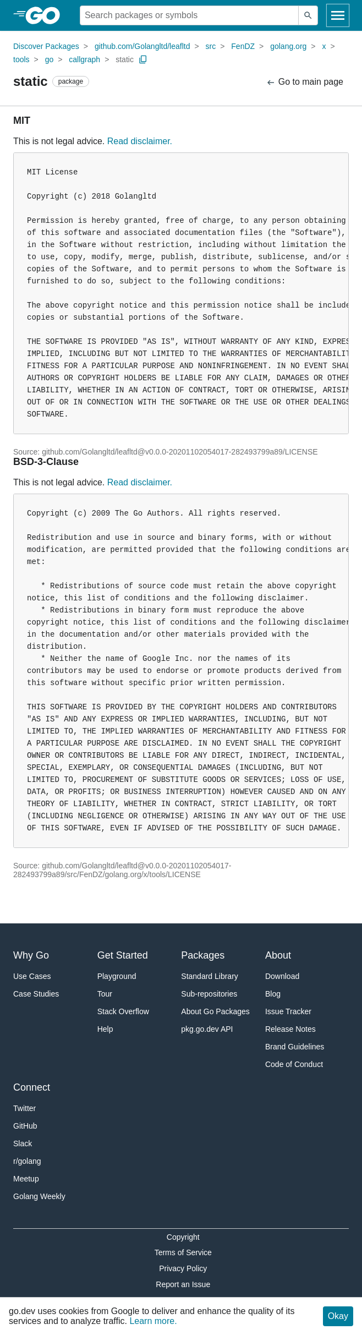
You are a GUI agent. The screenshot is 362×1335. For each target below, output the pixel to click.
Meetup (26, 1178)
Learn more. (153, 1321)
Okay (338, 1316)
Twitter (24, 1108)
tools (21, 59)
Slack (22, 1143)
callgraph (84, 59)
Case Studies (36, 993)
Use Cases (32, 976)
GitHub (25, 1125)
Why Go (31, 955)
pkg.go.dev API (207, 1029)
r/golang (27, 1161)
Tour (104, 993)
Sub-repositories (209, 993)
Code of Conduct (294, 1064)
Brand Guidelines (294, 1046)
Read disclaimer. (139, 141)
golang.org (288, 46)
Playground (116, 976)
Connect (31, 1087)
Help (105, 1029)
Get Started (122, 955)
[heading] (46, 15)
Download (282, 976)
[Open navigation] (338, 15)
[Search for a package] (189, 15)
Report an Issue (183, 1284)
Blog (273, 993)
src (211, 46)
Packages (202, 955)
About (278, 955)
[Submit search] (308, 15)
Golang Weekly (39, 1196)
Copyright (183, 1237)
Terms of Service (183, 1252)
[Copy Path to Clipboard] (143, 59)
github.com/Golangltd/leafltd (142, 46)
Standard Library (209, 976)
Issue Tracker (288, 1011)
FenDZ (243, 46)
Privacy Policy (183, 1268)
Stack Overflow (123, 1011)
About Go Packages (215, 1011)
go (49, 59)
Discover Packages (46, 46)
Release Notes (290, 1029)
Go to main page (304, 82)
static (125, 59)
